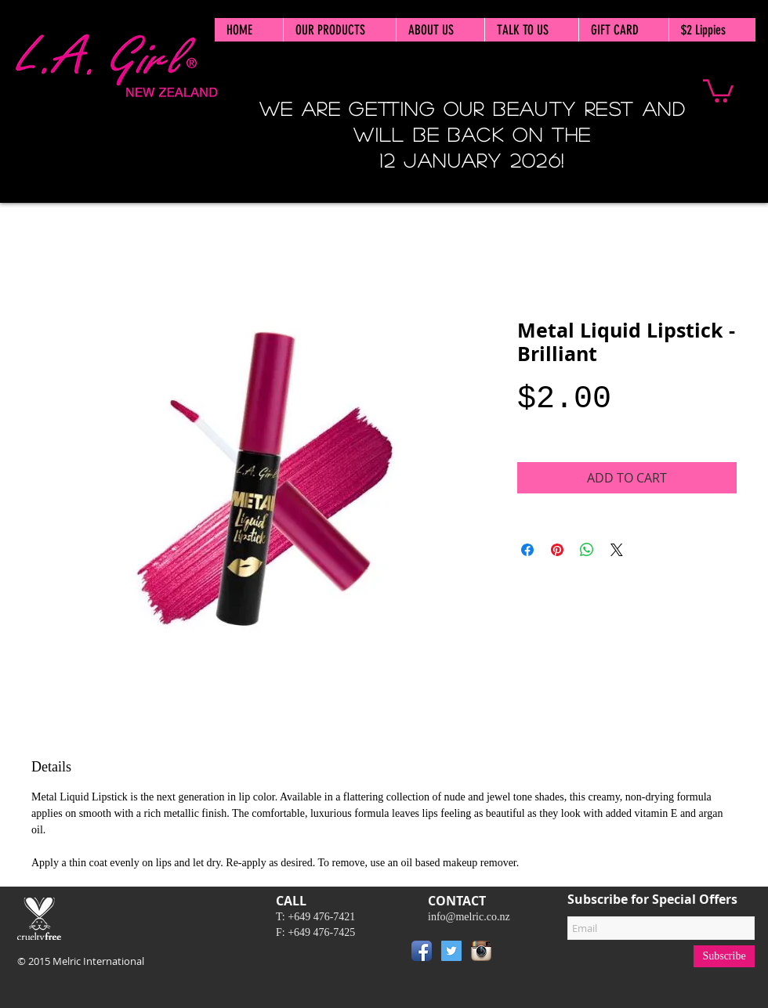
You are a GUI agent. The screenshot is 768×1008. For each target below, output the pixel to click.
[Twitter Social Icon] (451, 951)
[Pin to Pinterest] (519, 954)
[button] (718, 90)
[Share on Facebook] (527, 549)
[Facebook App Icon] (421, 951)
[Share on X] (616, 549)
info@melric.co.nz (469, 917)
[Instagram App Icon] (481, 951)
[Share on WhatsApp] (587, 549)
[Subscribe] (724, 956)
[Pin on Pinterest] (557, 549)
